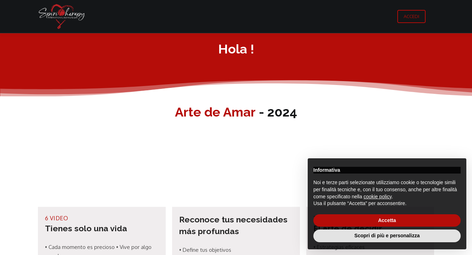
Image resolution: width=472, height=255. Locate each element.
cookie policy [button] (378, 196)
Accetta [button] (387, 220)
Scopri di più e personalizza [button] (387, 235)
